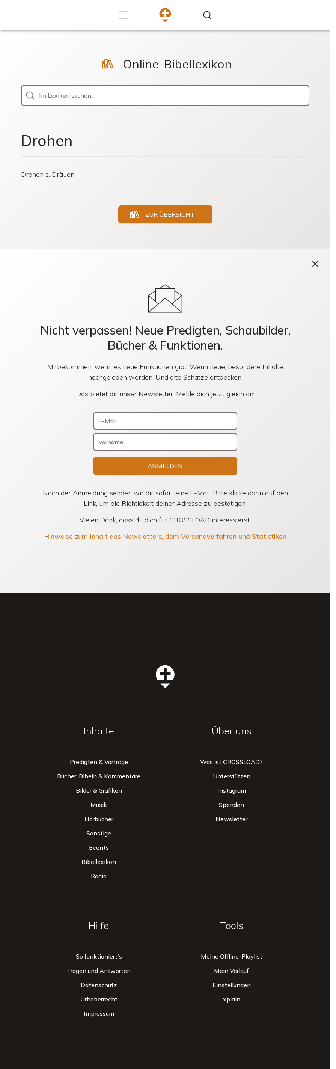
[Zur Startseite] (165, 15)
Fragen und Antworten (99, 970)
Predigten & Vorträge (99, 762)
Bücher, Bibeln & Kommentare (98, 776)
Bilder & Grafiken (99, 790)
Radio (99, 876)
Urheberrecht (99, 999)
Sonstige (98, 833)
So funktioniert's (99, 956)
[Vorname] (165, 442)
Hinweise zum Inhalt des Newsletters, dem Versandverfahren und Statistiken (165, 536)
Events (99, 847)
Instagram (231, 790)
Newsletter (231, 819)
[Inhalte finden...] (207, 15)
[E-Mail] (165, 421)
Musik (98, 804)
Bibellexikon (98, 861)
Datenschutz (99, 985)
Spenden (231, 804)
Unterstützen (231, 776)
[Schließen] (315, 264)
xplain (231, 999)
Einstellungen (231, 985)
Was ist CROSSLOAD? (231, 762)
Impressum (99, 1013)
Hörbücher (98, 819)
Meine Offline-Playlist (231, 956)
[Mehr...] (123, 15)
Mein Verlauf (231, 970)
